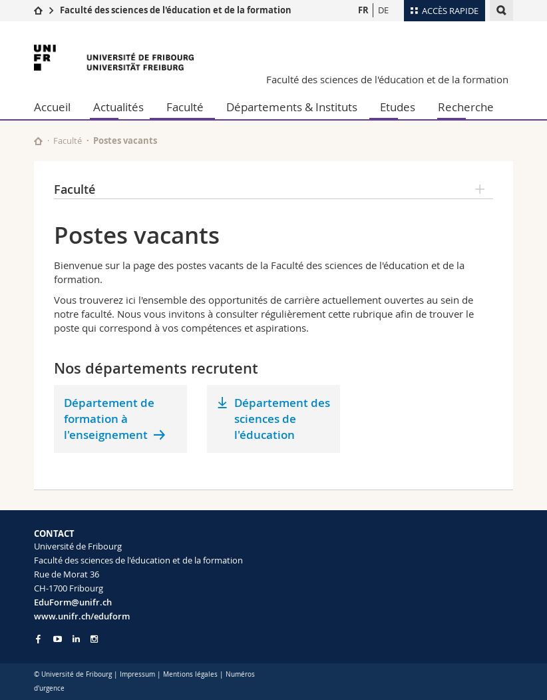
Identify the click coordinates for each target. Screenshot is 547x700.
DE (383, 10)
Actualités (118, 107)
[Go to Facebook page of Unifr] (38, 639)
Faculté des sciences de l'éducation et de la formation (175, 10)
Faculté (185, 107)
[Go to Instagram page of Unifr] (94, 639)
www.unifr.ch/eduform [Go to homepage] (82, 616)
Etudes (397, 107)
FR (363, 10)
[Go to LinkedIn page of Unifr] (76, 639)
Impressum (137, 674)
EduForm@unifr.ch (73, 602)
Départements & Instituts (291, 107)
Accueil (52, 107)
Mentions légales (190, 674)
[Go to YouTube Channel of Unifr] (57, 639)
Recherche (466, 107)
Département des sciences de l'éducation (282, 418)
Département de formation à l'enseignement (109, 418)
